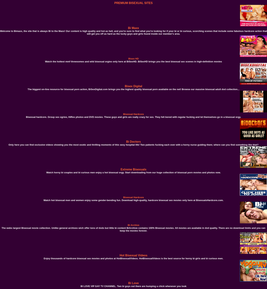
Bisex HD (133, 58)
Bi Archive (133, 225)
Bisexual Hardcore (133, 114)
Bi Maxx (133, 28)
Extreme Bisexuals (133, 169)
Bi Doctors (133, 141)
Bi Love (133, 283)
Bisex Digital (133, 86)
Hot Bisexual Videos (133, 255)
